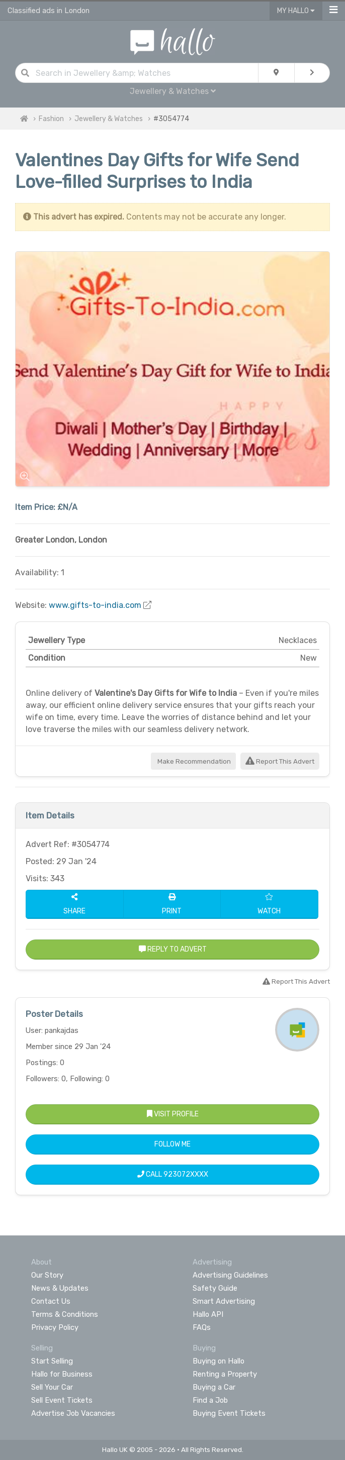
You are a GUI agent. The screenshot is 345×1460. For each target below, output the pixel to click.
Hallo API (208, 1314)
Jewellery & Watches (173, 91)
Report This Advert (279, 761)
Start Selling (52, 1361)
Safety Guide (215, 1288)
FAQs (202, 1327)
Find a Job (210, 1400)
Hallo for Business (62, 1374)
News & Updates (60, 1288)
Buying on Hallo (218, 1361)
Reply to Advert (173, 949)
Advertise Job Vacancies (73, 1413)
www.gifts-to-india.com (95, 605)
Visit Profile (173, 1114)
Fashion (51, 119)
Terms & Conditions (64, 1314)
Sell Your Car (52, 1387)
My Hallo (296, 11)
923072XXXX (185, 1174)
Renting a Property (225, 1374)
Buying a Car (214, 1387)
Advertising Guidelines (230, 1275)
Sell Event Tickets (62, 1400)
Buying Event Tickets (229, 1413)
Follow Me (172, 1144)
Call (172, 1174)
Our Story (47, 1275)
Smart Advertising (224, 1301)
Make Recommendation (193, 761)
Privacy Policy (54, 1327)
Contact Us (50, 1301)
